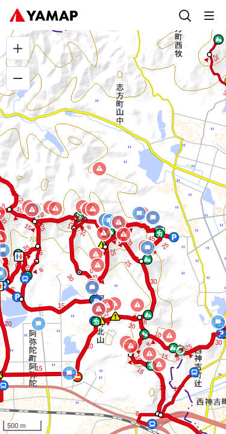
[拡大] (18, 48)
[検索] (185, 15)
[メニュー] (209, 15)
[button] (21, 299)
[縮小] (18, 78)
